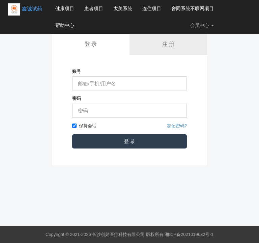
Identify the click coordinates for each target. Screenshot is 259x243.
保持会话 (84, 125)
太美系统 (122, 8)
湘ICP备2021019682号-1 (189, 234)
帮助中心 (64, 25)
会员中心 (202, 25)
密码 (76, 98)
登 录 (91, 44)
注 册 (168, 44)
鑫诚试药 (32, 8)
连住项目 (151, 8)
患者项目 (93, 8)
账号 (76, 71)
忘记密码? (177, 125)
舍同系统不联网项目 (192, 8)
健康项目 (64, 8)
